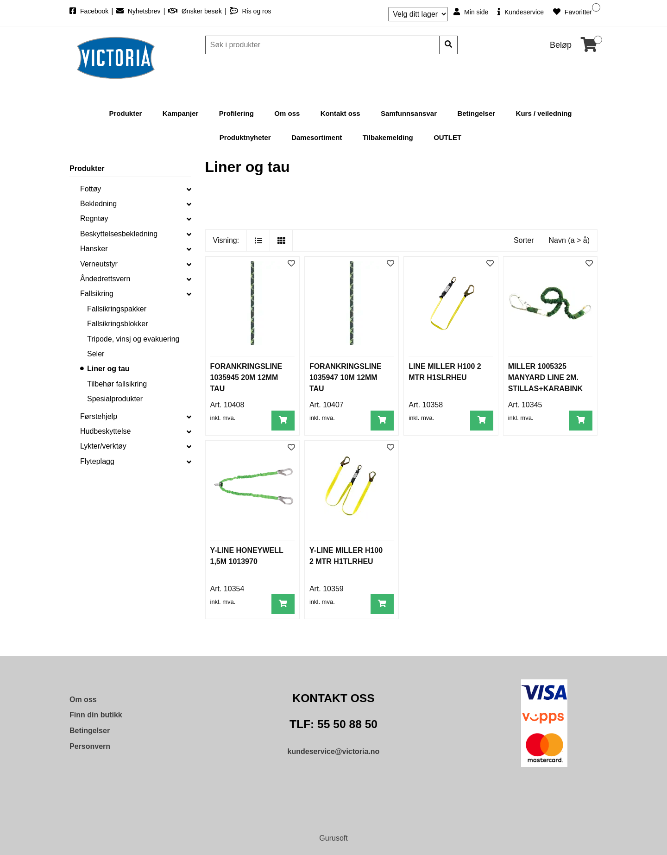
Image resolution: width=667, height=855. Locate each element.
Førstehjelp (98, 416)
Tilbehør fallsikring (117, 384)
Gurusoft (333, 838)
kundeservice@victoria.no (334, 751)
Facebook (89, 11)
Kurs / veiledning (544, 113)
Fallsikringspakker (116, 309)
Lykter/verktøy (103, 446)
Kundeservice (520, 12)
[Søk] (323, 45)
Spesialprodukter (115, 399)
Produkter (125, 113)
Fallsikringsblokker (117, 324)
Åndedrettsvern (105, 279)
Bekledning (98, 204)
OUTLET (447, 137)
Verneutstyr (99, 264)
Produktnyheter (245, 137)
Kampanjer (181, 113)
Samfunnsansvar (409, 113)
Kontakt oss (340, 113)
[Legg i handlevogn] (283, 421)
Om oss (287, 113)
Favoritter (572, 12)
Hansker (94, 249)
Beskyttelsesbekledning (118, 234)
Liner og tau (108, 369)
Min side (470, 12)
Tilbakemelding (388, 137)
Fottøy (90, 189)
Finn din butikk (95, 715)
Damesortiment (316, 137)
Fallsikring (96, 294)
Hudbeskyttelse (105, 431)
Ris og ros (250, 11)
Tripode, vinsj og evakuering (133, 339)
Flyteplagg (97, 461)
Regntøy (94, 218)
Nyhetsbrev (139, 11)
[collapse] (189, 189)
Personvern (89, 746)
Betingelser (476, 113)
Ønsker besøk (196, 11)
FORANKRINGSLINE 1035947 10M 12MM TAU (345, 377)
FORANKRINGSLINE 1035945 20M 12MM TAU (246, 377)
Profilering (236, 113)
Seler (95, 354)
